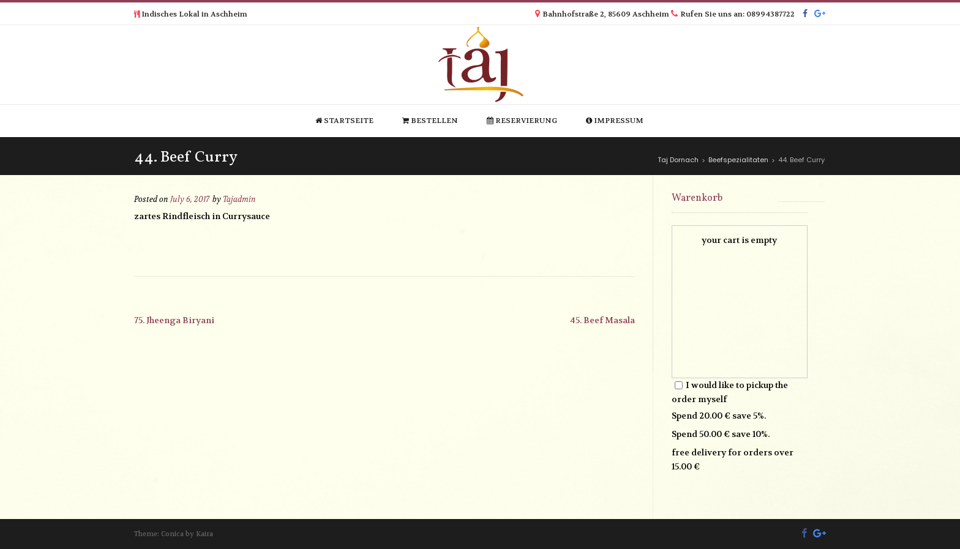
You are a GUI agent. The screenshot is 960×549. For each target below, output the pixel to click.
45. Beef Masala (602, 320)
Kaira (204, 534)
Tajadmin (239, 199)
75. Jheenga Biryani (174, 320)
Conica (172, 534)
